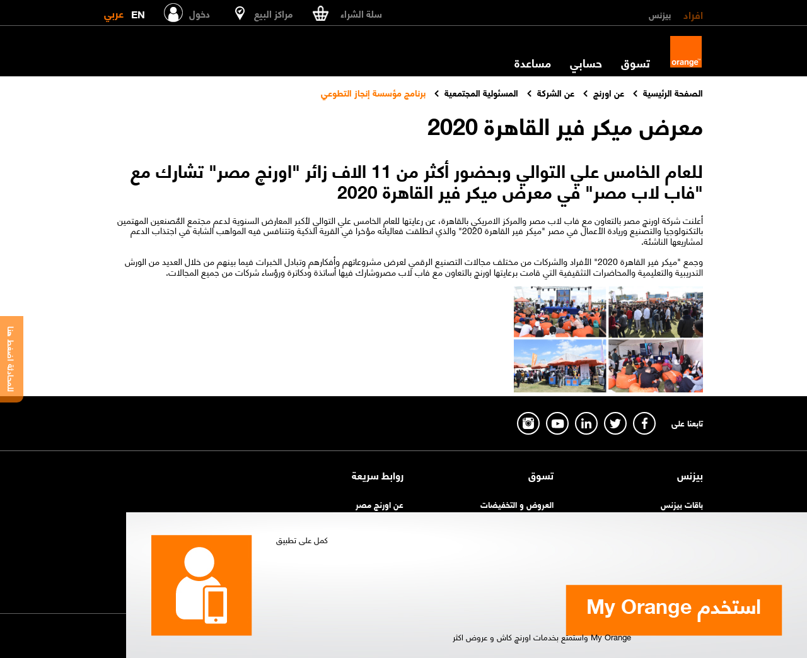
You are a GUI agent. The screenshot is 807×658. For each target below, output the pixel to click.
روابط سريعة (378, 475)
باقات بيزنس (682, 504)
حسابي (586, 62)
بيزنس (660, 14)
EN (138, 12)
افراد (693, 13)
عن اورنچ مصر (380, 504)
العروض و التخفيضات (517, 504)
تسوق (635, 62)
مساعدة (532, 62)
